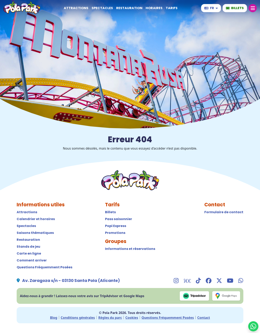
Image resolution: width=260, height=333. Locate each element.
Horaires (154, 8)
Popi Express (115, 226)
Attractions (76, 8)
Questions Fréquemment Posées (44, 267)
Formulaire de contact (223, 212)
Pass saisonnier (118, 219)
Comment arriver (32, 260)
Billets (110, 212)
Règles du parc (110, 317)
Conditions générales (78, 317)
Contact (203, 317)
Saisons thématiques (35, 232)
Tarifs (172, 8)
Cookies (131, 317)
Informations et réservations (130, 248)
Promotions (115, 232)
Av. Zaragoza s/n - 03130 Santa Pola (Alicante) (71, 280)
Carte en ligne (29, 253)
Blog (53, 317)
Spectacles (102, 8)
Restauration (129, 8)
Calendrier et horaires (36, 219)
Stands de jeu (28, 246)
